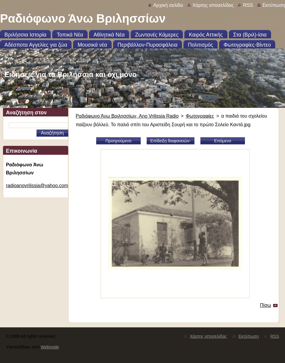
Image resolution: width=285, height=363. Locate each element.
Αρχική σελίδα (168, 5)
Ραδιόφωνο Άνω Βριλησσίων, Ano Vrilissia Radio (127, 116)
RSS (248, 5)
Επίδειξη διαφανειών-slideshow (170, 141)
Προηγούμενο (118, 140)
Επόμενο (222, 140)
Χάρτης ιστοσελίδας (213, 5)
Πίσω (265, 305)
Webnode (50, 347)
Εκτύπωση (273, 5)
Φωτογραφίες (200, 116)
